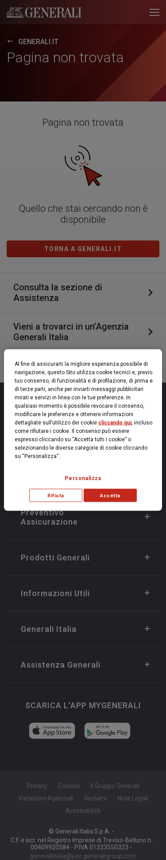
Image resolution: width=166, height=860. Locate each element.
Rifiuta (55, 495)
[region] (83, 430)
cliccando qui (114, 422)
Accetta (110, 495)
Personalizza (83, 478)
